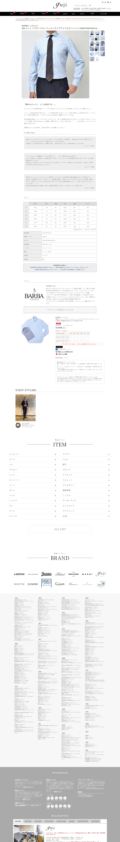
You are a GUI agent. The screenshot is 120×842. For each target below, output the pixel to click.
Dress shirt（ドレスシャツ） (45, 18)
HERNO (99, 8)
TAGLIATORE (92, 8)
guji (82, 8)
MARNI (103, 8)
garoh (73, 13)
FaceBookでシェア (63, 349)
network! (82, 13)
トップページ (20, 18)
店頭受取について (62, 357)
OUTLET (103, 13)
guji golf (65, 13)
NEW (11, 13)
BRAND (22, 14)
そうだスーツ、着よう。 (95, 10)
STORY (55, 14)
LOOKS (44, 14)
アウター (108, 8)
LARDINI (86, 8)
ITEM (33, 14)
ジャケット (84, 10)
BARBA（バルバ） (30, 18)
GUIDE (92, 14)
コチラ (95, 229)
